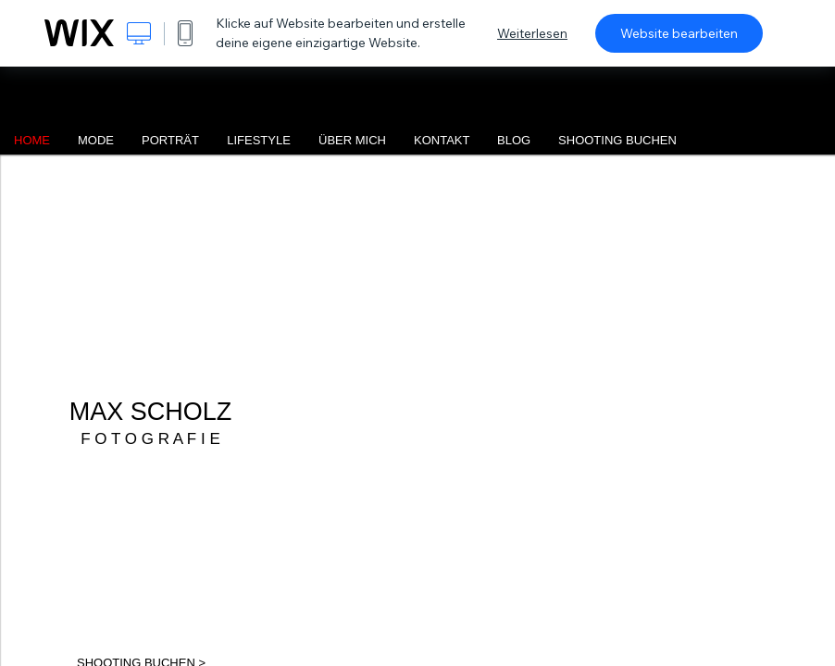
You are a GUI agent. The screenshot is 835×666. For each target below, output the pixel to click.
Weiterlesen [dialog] (532, 33)
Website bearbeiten (679, 33)
